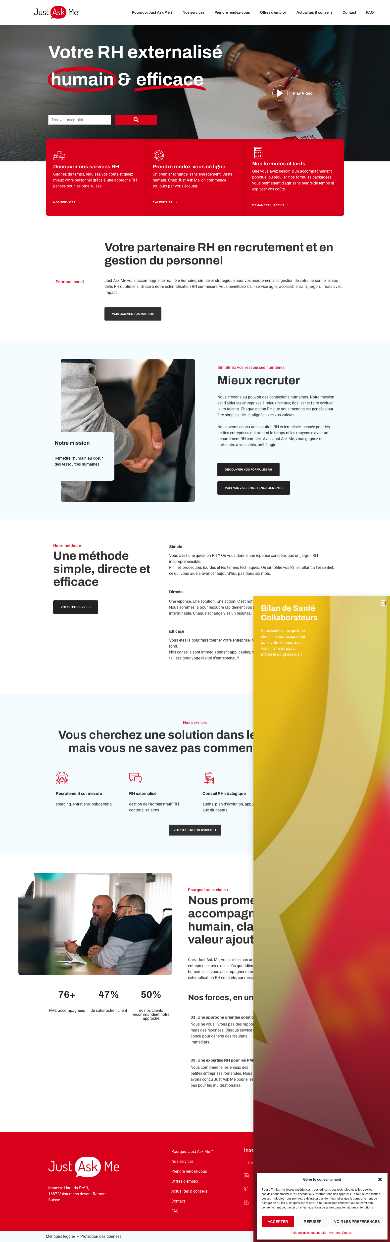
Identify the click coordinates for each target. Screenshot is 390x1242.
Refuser (313, 1222)
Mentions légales (340, 1233)
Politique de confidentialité (308, 1233)
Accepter (278, 1222)
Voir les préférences (357, 1222)
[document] (195, 621)
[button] (380, 1179)
